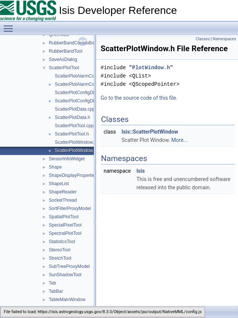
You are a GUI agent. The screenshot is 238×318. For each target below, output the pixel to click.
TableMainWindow (67, 299)
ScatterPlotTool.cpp (74, 125)
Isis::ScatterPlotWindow (150, 132)
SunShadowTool (65, 274)
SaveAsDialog (63, 59)
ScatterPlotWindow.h (75, 150)
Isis (140, 171)
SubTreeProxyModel (69, 266)
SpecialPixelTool (65, 225)
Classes (202, 39)
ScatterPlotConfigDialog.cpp (83, 92)
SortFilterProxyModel (70, 208)
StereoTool (59, 250)
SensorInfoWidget (66, 158)
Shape (55, 167)
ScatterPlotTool (64, 67)
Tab (52, 283)
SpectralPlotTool (65, 233)
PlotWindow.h (151, 67)
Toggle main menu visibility (10, 25)
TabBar (56, 291)
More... (179, 140)
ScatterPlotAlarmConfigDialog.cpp (89, 76)
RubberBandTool (65, 51)
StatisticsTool (62, 241)
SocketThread (63, 200)
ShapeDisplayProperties (73, 175)
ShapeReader (63, 192)
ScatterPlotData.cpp (75, 109)
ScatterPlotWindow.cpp (78, 142)
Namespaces (224, 39)
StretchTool (60, 258)
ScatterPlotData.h (72, 117)
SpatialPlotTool (63, 216)
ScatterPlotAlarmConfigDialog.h (86, 84)
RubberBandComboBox (72, 43)
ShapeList (59, 183)
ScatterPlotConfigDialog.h (80, 100)
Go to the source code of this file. (139, 98)
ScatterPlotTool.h (72, 134)
